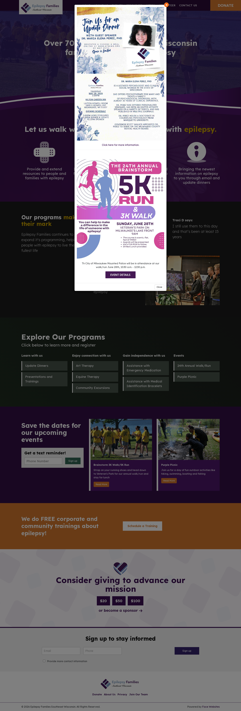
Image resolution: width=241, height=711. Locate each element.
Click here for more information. (120, 144)
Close (159, 287)
